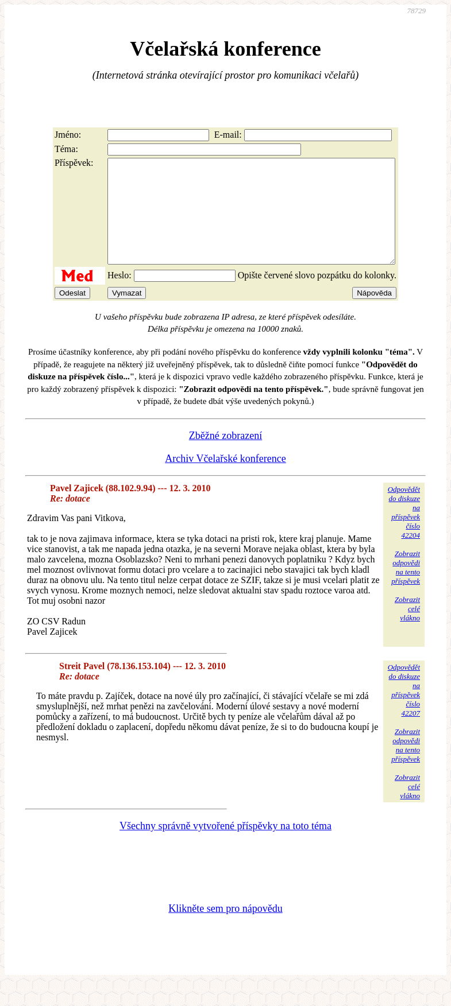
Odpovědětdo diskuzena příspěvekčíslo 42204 (404, 533)
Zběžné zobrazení (225, 456)
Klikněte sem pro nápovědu (225, 929)
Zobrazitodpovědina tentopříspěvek (405, 588)
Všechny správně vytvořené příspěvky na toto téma (225, 846)
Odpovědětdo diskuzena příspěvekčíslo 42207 (404, 710)
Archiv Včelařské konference (225, 479)
